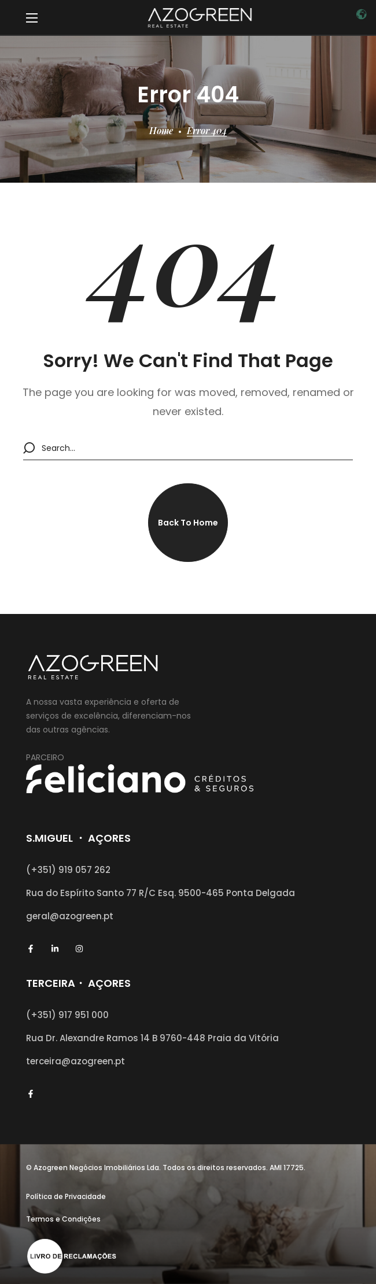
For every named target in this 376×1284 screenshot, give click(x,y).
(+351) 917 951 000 (67, 1015)
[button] (188, 522)
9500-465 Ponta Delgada (236, 893)
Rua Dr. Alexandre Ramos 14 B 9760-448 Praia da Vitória (152, 1038)
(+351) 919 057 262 (68, 870)
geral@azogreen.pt (69, 916)
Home (161, 130)
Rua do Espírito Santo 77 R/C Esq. (102, 893)
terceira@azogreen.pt (75, 1061)
